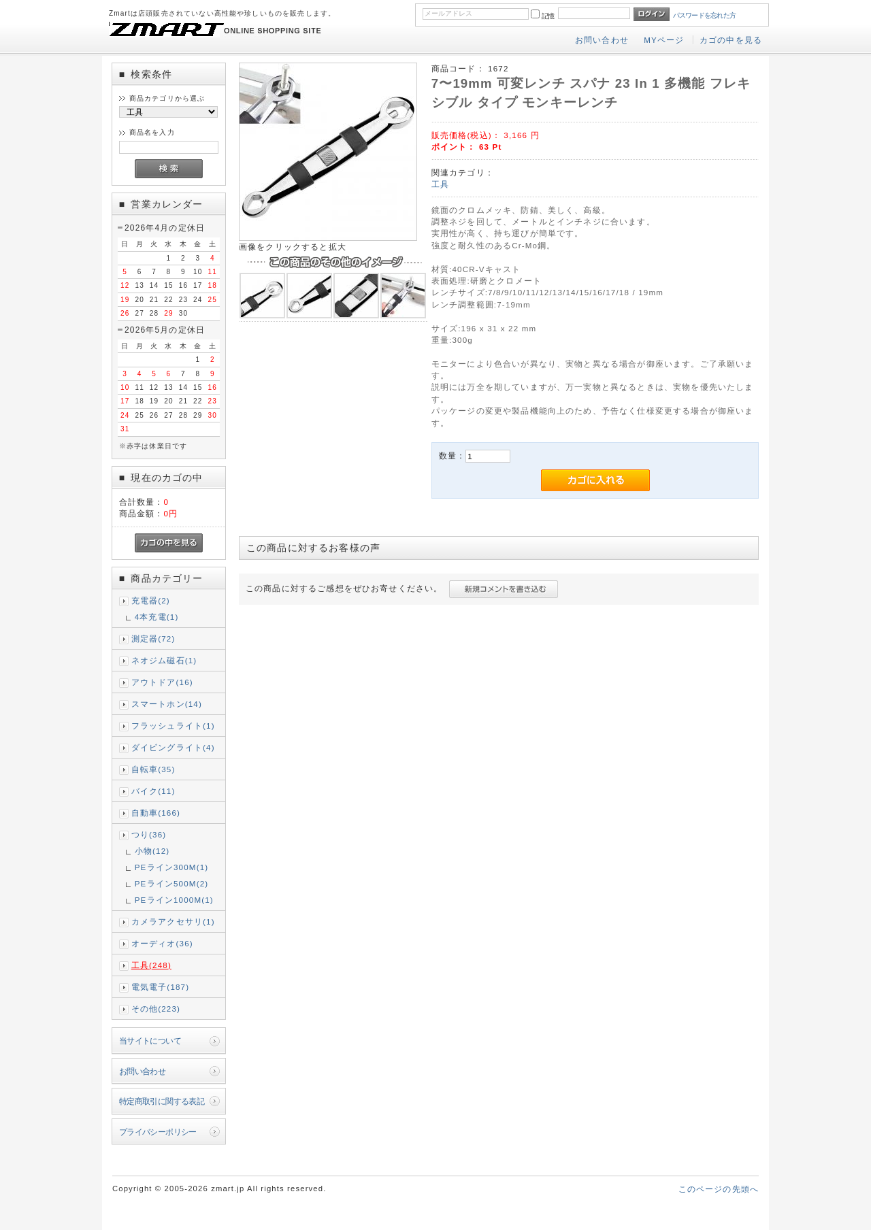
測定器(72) (153, 638)
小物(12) (152, 850)
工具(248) (151, 965)
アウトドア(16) (162, 682)
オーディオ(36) (162, 943)
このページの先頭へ (718, 1188)
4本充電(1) (157, 616)
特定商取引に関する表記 (162, 1101)
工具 (440, 184)
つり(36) (149, 834)
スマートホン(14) (166, 703)
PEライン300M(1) (172, 867)
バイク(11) (153, 790)
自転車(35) (153, 769)
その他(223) (155, 1008)
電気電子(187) (160, 986)
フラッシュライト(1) (173, 725)
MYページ (664, 39)
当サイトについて (150, 1040)
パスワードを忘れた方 (704, 15)
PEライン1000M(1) (174, 899)
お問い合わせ (602, 39)
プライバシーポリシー (158, 1131)
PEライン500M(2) (172, 883)
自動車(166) (155, 812)
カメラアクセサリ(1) (173, 921)
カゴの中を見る (731, 39)
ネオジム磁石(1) (164, 660)
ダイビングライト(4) (173, 747)
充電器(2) (150, 600)
